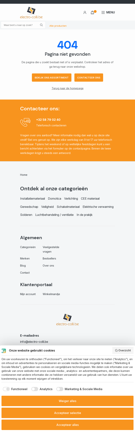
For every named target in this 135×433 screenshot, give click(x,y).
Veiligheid (47, 207)
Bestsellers (49, 258)
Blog (23, 265)
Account (84, 12)
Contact (25, 272)
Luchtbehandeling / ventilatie (54, 215)
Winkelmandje (51, 294)
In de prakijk (84, 215)
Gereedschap (29, 207)
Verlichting (71, 198)
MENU (110, 12)
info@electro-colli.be (34, 342)
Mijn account (28, 294)
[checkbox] (14, 389)
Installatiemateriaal (32, 198)
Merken (25, 258)
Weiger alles (67, 401)
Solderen (26, 215)
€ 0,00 (92, 12)
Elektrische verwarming (98, 207)
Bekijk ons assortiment (52, 77)
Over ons (48, 265)
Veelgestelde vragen (51, 249)
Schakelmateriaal (68, 207)
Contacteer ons (88, 77)
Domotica (54, 198)
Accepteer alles (67, 425)
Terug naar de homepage (68, 88)
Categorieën (28, 247)
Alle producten (58, 25)
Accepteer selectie (67, 413)
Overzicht (123, 350)
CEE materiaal (90, 198)
